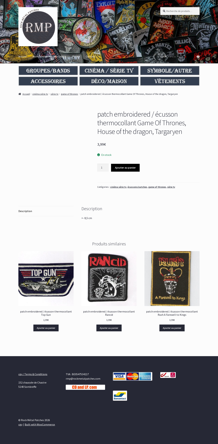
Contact (90, 56)
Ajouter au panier (125, 167)
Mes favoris (59, 56)
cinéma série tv (40, 93)
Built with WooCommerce (40, 424)
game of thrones (69, 93)
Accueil (22, 56)
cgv (20, 424)
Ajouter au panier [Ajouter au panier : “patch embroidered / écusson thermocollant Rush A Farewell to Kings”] (172, 327)
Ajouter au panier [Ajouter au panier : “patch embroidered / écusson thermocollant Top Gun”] (46, 327)
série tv (54, 93)
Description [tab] (25, 211)
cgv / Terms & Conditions (32, 374)
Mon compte (40, 56)
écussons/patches (137, 186)
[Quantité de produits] (103, 168)
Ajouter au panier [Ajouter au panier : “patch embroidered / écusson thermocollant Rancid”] (109, 327)
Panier (76, 56)
